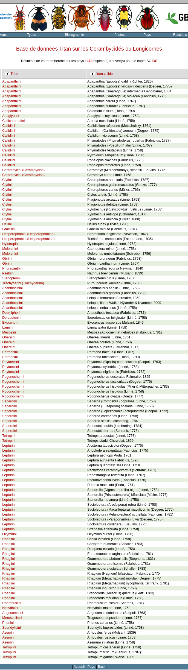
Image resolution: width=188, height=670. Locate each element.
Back (102, 667)
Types (31, 35)
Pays (147, 35)
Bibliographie (74, 35)
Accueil (79, 667)
